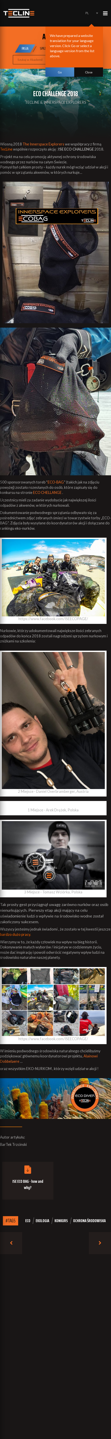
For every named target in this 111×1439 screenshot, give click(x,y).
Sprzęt (44, 48)
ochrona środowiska (89, 1220)
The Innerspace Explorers (43, 144)
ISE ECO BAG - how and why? (27, 1184)
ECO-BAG (56, 482)
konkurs (61, 1220)
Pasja (25, 48)
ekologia (42, 1220)
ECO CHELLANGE (47, 492)
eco (27, 1220)
